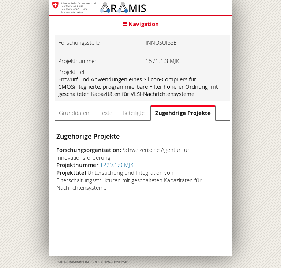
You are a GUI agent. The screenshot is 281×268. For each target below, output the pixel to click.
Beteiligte (134, 112)
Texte (106, 112)
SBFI (61, 262)
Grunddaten (74, 112)
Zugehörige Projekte (183, 113)
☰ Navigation (140, 24)
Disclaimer (120, 262)
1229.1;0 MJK (117, 164)
